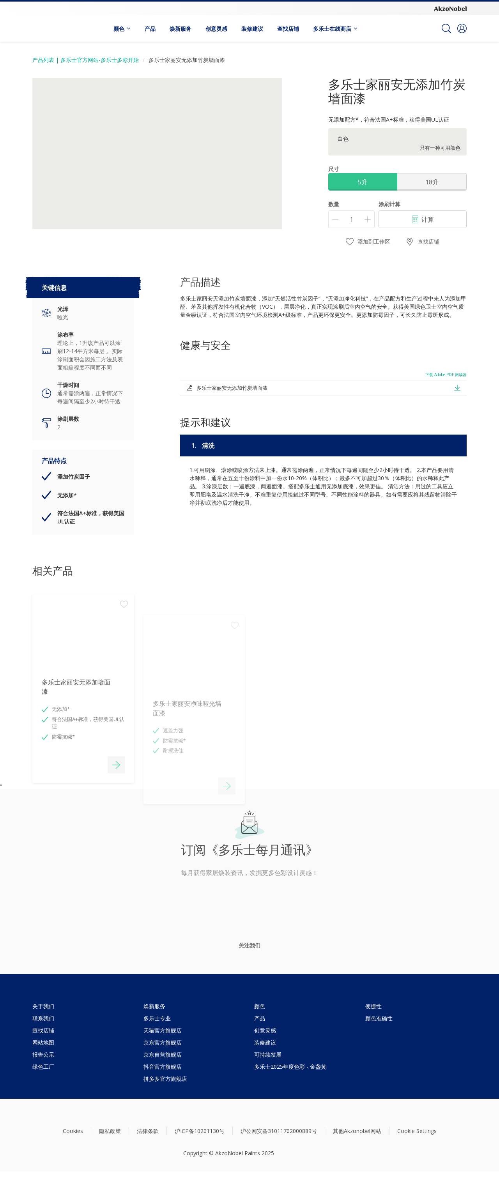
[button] (462, 28)
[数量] (351, 219)
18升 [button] (432, 182)
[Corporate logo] (450, 8)
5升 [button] (363, 182)
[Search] (446, 28)
